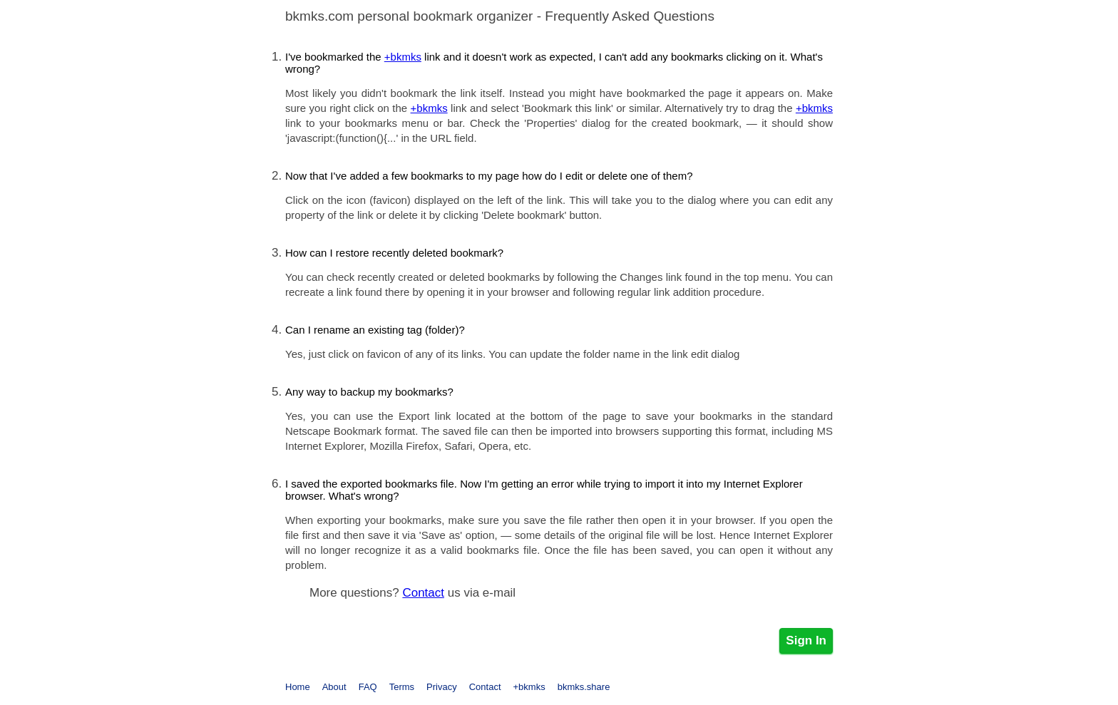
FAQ (368, 686)
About (334, 686)
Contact (423, 592)
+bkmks (402, 57)
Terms (401, 686)
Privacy (441, 686)
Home (297, 686)
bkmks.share (584, 686)
